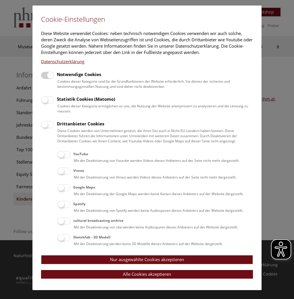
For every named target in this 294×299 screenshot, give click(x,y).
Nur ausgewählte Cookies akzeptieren (147, 259)
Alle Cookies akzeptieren (147, 274)
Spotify (79, 203)
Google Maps (84, 187)
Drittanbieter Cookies (80, 124)
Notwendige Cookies (79, 74)
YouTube (80, 154)
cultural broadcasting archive (98, 220)
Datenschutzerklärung (62, 61)
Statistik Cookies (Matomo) (86, 99)
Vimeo (78, 170)
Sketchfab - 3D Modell (92, 237)
